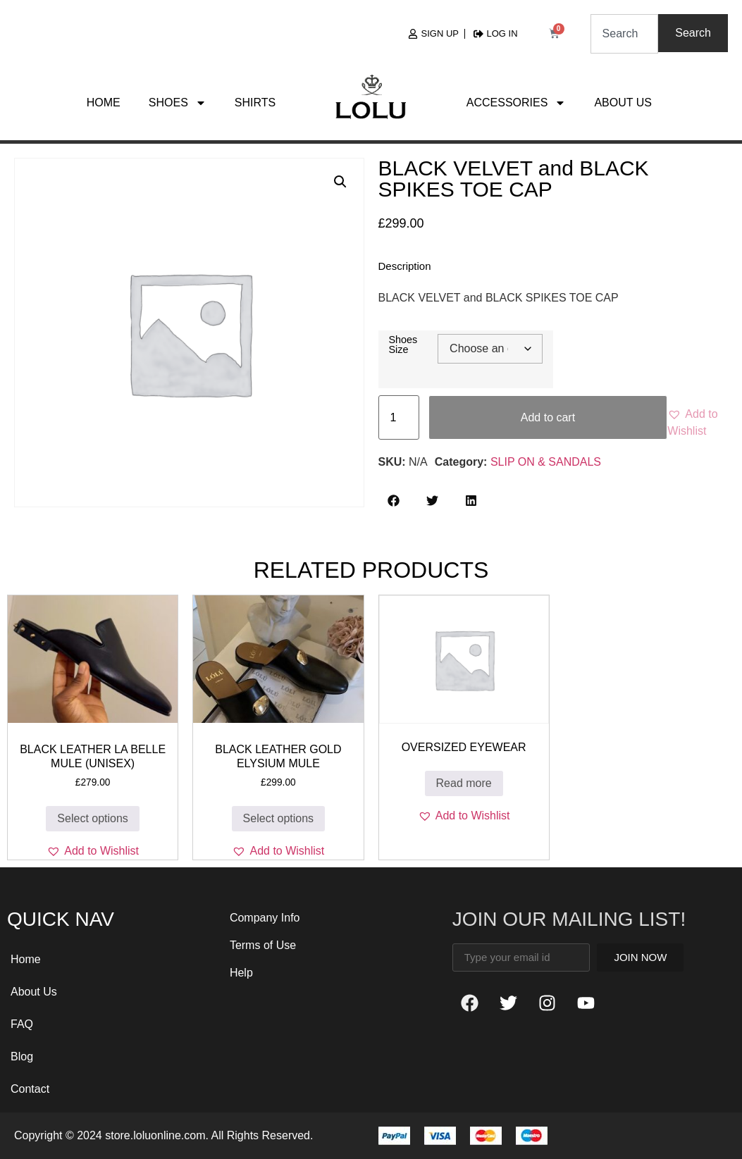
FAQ (22, 1024)
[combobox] (624, 34)
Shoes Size (403, 345)
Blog (22, 1056)
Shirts (255, 103)
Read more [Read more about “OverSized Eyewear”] (464, 783)
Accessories (516, 103)
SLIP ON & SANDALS (545, 462)
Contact (30, 1089)
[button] (340, 181)
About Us (623, 103)
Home (103, 103)
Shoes (177, 103)
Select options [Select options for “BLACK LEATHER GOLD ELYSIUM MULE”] (278, 818)
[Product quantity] (398, 417)
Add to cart (548, 417)
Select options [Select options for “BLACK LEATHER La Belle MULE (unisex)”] (92, 818)
